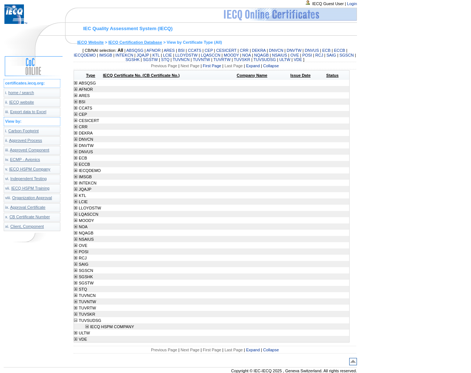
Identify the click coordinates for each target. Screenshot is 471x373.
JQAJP (143, 55)
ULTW (284, 59)
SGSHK (132, 59)
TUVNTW (201, 59)
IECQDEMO (85, 55)
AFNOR (153, 50)
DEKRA (259, 50)
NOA (246, 55)
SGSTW (150, 59)
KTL (156, 55)
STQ (165, 59)
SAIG (331, 55)
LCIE (167, 55)
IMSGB (105, 55)
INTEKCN (124, 55)
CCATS (194, 50)
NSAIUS (279, 55)
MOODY (231, 55)
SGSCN (346, 55)
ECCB (339, 50)
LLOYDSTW (186, 55)
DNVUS (312, 50)
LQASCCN (210, 55)
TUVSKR (242, 59)
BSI (181, 50)
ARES (169, 50)
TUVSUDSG (265, 59)
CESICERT (226, 50)
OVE (294, 55)
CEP (209, 50)
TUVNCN (181, 59)
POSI (307, 55)
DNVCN (276, 50)
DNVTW (294, 50)
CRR (244, 50)
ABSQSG (134, 50)
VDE (298, 59)
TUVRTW (222, 59)
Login (352, 3)
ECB (326, 50)
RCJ (319, 55)
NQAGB (261, 55)
